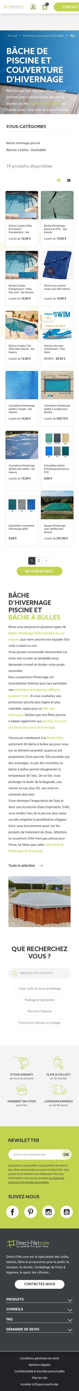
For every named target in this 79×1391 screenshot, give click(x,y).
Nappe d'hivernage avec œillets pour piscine (54, 529)
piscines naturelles (45, 103)
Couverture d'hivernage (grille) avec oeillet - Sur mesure (22, 469)
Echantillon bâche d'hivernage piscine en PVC (56, 469)
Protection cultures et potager (40, 1023)
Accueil (12, 35)
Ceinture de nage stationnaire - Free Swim (54, 349)
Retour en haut (39, 571)
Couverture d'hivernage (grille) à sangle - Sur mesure (22, 409)
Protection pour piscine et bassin (43, 35)
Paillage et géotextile (39, 1000)
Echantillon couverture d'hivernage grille (21, 527)
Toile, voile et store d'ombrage (39, 989)
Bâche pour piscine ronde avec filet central (57, 287)
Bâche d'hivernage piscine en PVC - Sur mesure (55, 229)
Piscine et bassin (40, 1011)
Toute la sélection (21, 866)
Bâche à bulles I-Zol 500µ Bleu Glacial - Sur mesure (22, 349)
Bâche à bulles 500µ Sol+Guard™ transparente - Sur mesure (20, 230)
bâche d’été (55, 738)
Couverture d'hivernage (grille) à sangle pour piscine (57, 409)
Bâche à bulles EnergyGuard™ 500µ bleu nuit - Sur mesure (21, 289)
